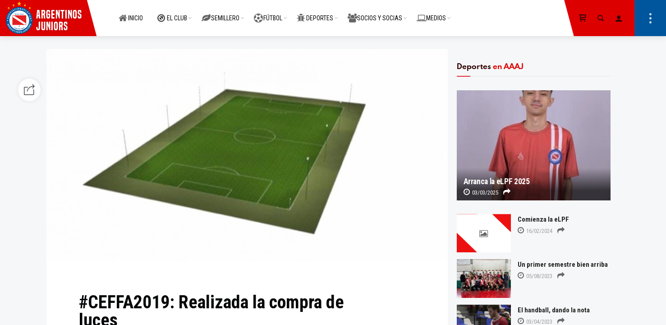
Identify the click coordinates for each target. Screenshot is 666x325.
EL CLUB (172, 13)
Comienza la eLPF (543, 219)
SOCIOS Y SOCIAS (375, 13)
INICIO (131, 13)
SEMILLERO (220, 13)
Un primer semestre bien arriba (563, 264)
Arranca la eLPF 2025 (497, 181)
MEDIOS (431, 13)
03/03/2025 (481, 192)
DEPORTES (315, 13)
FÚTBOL (268, 13)
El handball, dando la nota (554, 310)
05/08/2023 (535, 276)
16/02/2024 (535, 231)
